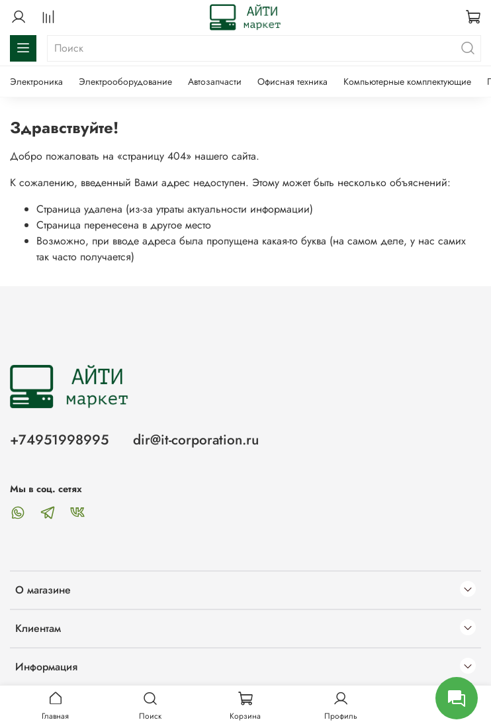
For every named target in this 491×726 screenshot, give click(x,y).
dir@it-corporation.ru (196, 440)
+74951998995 (59, 440)
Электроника (36, 81)
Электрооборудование (125, 81)
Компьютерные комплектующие (407, 81)
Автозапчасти (215, 81)
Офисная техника (292, 81)
